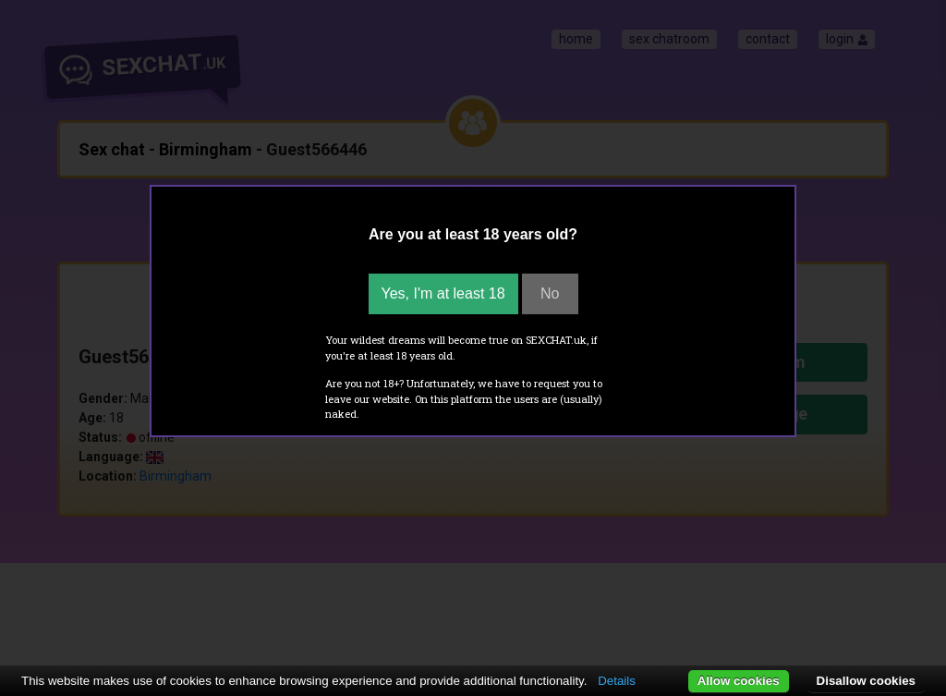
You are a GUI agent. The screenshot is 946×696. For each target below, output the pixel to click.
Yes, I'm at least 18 (443, 293)
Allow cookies (738, 681)
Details (617, 681)
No (549, 293)
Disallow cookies (866, 681)
